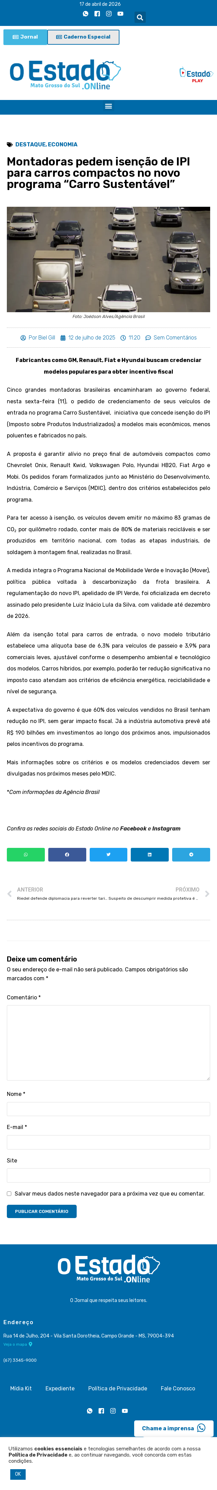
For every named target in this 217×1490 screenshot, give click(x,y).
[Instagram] (109, 14)
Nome (16, 1095)
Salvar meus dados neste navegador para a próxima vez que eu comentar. (110, 1195)
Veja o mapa (18, 1345)
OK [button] (18, 1474)
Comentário (24, 998)
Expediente (60, 1390)
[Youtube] (120, 14)
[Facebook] (97, 14)
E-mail (17, 1129)
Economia (62, 144)
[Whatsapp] (85, 14)
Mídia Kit (21, 1390)
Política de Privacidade (117, 1390)
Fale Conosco (178, 1390)
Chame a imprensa (174, 1429)
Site (12, 1162)
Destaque (30, 144)
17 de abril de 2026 (100, 4)
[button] (140, 17)
